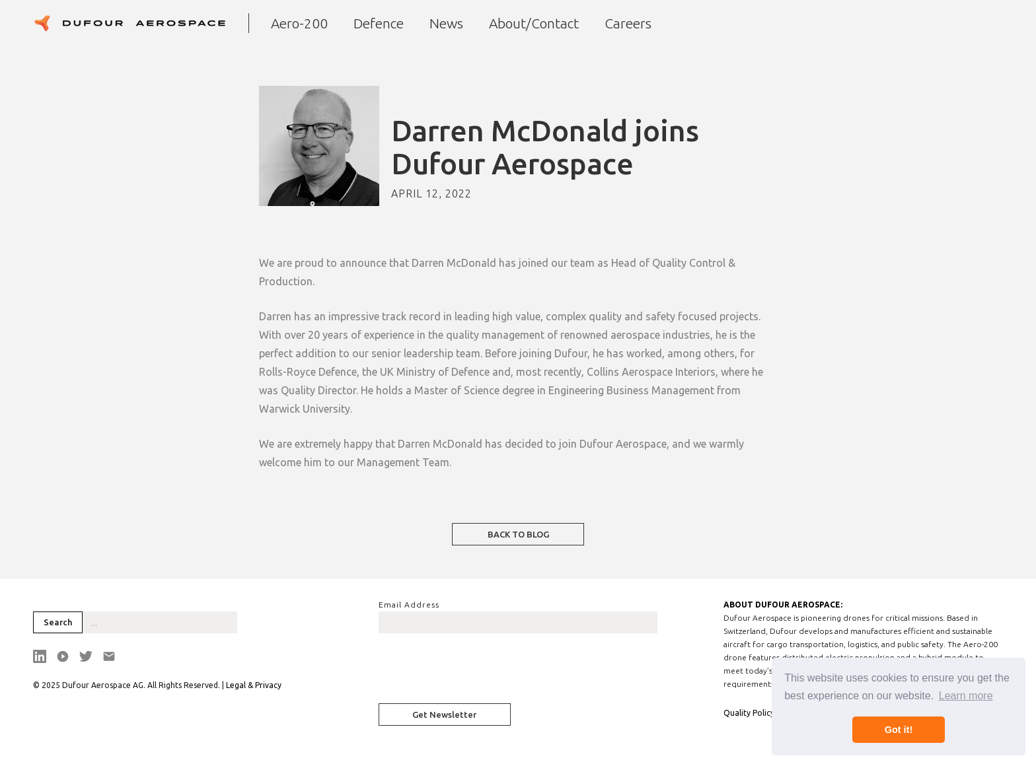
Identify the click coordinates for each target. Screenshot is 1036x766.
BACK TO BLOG (518, 534)
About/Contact (534, 23)
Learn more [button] (966, 695)
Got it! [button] (898, 729)
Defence (378, 23)
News (446, 23)
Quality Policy (748, 713)
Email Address (409, 604)
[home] (129, 23)
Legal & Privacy (253, 685)
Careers (628, 23)
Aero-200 (299, 23)
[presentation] (479, 672)
